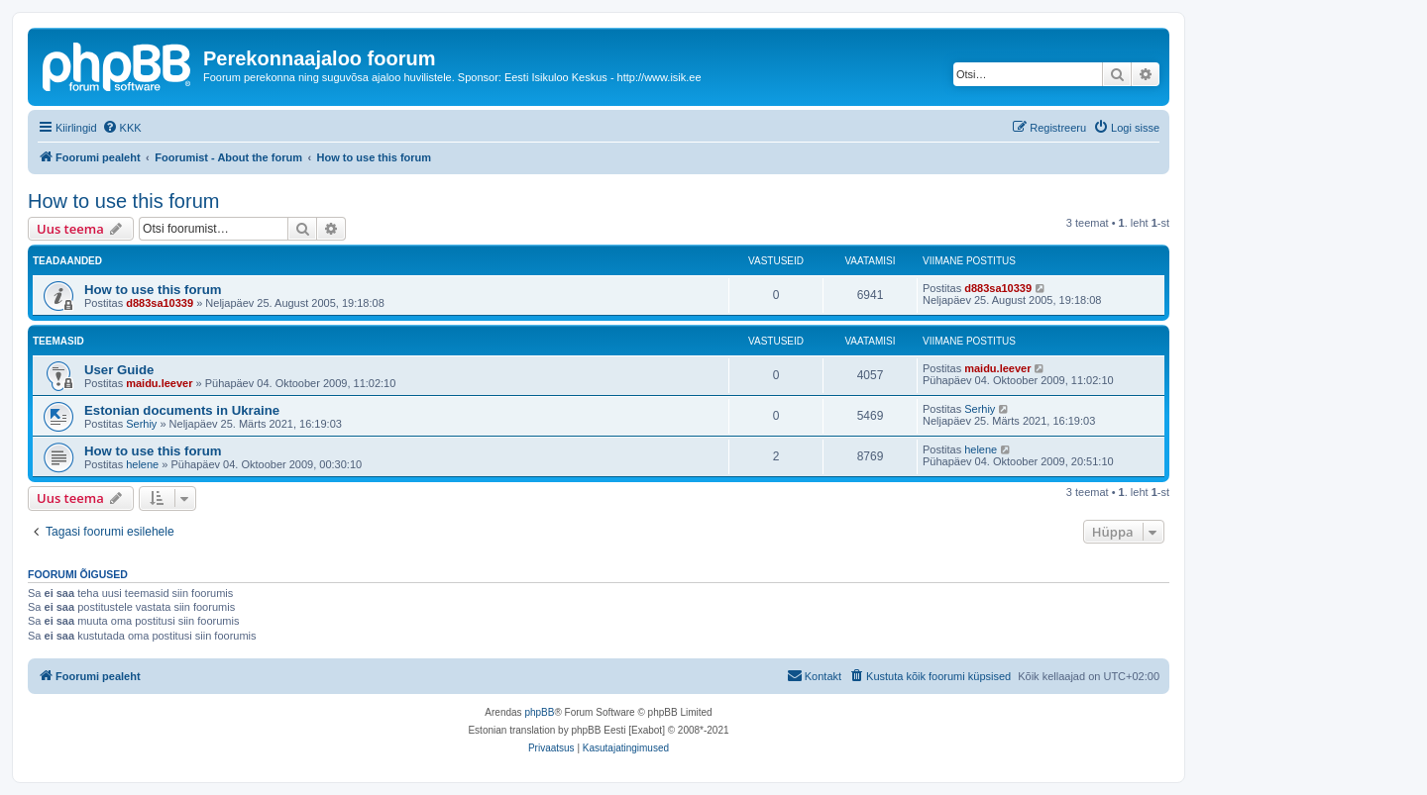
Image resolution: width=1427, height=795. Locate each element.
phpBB (539, 712)
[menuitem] (122, 128)
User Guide (119, 369)
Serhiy (141, 424)
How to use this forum (123, 201)
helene (142, 464)
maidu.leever (159, 383)
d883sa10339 (159, 303)
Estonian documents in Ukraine (181, 410)
